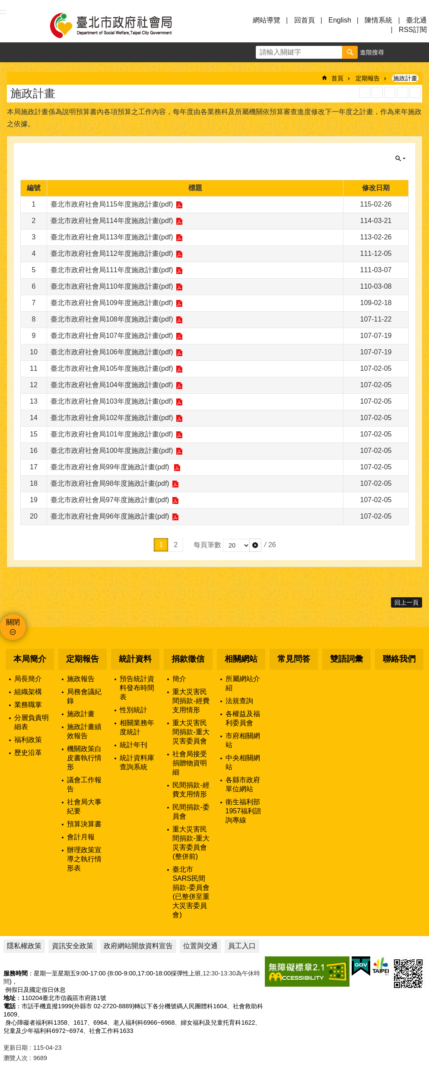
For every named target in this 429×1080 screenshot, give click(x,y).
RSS (364, 92)
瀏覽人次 (15, 1058)
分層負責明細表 (31, 722)
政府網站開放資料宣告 (138, 945)
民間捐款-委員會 (190, 811)
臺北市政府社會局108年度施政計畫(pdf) (112, 319)
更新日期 (15, 1047)
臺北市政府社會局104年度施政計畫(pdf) (112, 385)
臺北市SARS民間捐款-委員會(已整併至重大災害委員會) (190, 892)
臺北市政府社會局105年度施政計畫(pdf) (112, 368)
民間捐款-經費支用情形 (190, 789)
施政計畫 (405, 78)
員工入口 (242, 945)
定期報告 (368, 78)
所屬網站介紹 (243, 683)
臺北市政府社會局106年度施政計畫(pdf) (112, 352)
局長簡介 (28, 678)
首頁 (337, 78)
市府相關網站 (243, 740)
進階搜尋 (372, 52)
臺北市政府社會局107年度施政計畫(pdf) (112, 335)
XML (377, 92)
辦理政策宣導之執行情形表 (84, 859)
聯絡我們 (399, 658)
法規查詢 (239, 700)
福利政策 (28, 739)
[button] (255, 544)
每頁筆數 (207, 544)
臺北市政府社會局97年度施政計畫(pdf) (110, 499)
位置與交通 (200, 945)
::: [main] (10, 69)
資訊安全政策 (72, 945)
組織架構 (28, 691)
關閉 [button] (400, 158)
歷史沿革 (28, 752)
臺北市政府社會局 (121, 25)
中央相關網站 (243, 762)
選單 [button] (17, 25)
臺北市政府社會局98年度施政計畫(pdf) (110, 483)
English (339, 20)
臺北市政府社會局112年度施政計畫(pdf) (112, 253)
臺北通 (416, 20)
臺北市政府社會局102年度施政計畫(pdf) (112, 417)
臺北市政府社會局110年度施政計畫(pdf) (112, 286)
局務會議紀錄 (84, 696)
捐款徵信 (188, 658)
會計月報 (81, 837)
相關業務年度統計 (137, 727)
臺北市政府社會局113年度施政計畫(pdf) (112, 237)
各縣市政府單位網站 (243, 784)
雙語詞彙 (346, 658)
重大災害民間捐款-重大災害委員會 (190, 732)
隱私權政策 (24, 945)
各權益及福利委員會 (243, 718)
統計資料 (135, 658)
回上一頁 (406, 602)
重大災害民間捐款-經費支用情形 (190, 701)
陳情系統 (378, 20)
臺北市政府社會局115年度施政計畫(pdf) (112, 204)
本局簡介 (29, 658)
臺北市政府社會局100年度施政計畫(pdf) (112, 450)
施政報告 (81, 678)
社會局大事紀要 (84, 806)
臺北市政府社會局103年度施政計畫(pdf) (112, 401)
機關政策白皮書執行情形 (84, 758)
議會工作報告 (84, 784)
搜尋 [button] (350, 52)
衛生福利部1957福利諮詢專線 (244, 811)
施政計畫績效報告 (84, 731)
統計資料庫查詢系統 (137, 762)
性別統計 (133, 710)
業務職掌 (28, 704)
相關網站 (241, 658)
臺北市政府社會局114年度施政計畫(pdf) (112, 220)
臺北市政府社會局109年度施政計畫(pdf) (112, 302)
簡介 (179, 678)
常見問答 (293, 658)
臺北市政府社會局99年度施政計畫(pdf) (111, 467)
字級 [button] (399, 52)
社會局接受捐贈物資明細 (189, 763)
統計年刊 (133, 745)
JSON (389, 92)
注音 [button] (415, 92)
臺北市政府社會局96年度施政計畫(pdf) (110, 516)
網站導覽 (266, 20)
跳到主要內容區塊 (4, 4)
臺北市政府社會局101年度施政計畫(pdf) (112, 434)
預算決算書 (84, 824)
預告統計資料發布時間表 (137, 688)
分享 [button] (419, 52)
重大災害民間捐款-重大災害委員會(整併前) (190, 842)
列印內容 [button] (402, 92)
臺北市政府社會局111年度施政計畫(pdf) (112, 270)
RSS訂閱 (413, 29)
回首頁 (304, 20)
